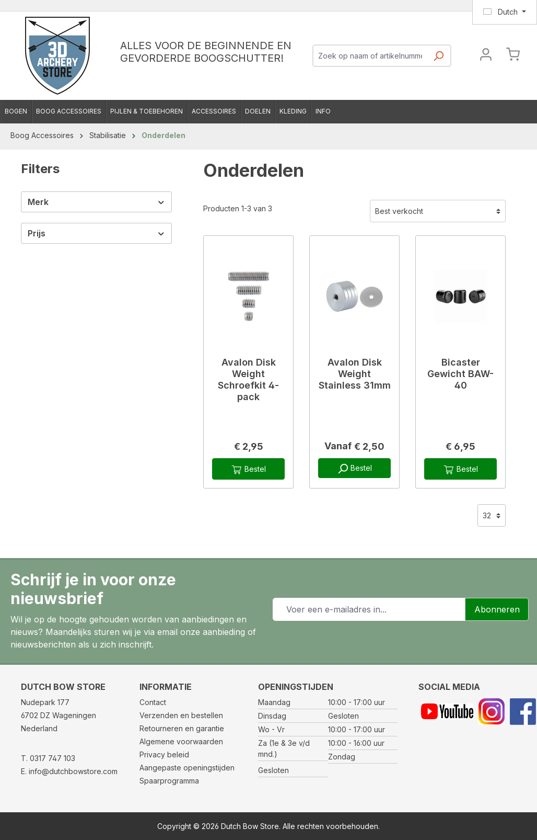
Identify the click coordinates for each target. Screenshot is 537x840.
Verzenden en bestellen (181, 715)
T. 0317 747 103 (48, 758)
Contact (152, 702)
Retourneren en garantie (181, 728)
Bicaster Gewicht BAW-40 (460, 374)
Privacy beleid (164, 754)
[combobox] (370, 56)
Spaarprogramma (169, 780)
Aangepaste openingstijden (187, 767)
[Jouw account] (485, 55)
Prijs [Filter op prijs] (96, 233)
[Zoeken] (438, 59)
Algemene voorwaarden (181, 741)
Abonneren (497, 609)
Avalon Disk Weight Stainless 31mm (355, 374)
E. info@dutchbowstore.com (69, 771)
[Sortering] (437, 211)
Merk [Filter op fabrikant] (96, 202)
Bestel (248, 469)
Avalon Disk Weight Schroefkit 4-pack (248, 379)
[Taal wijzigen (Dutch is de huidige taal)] (504, 12)
